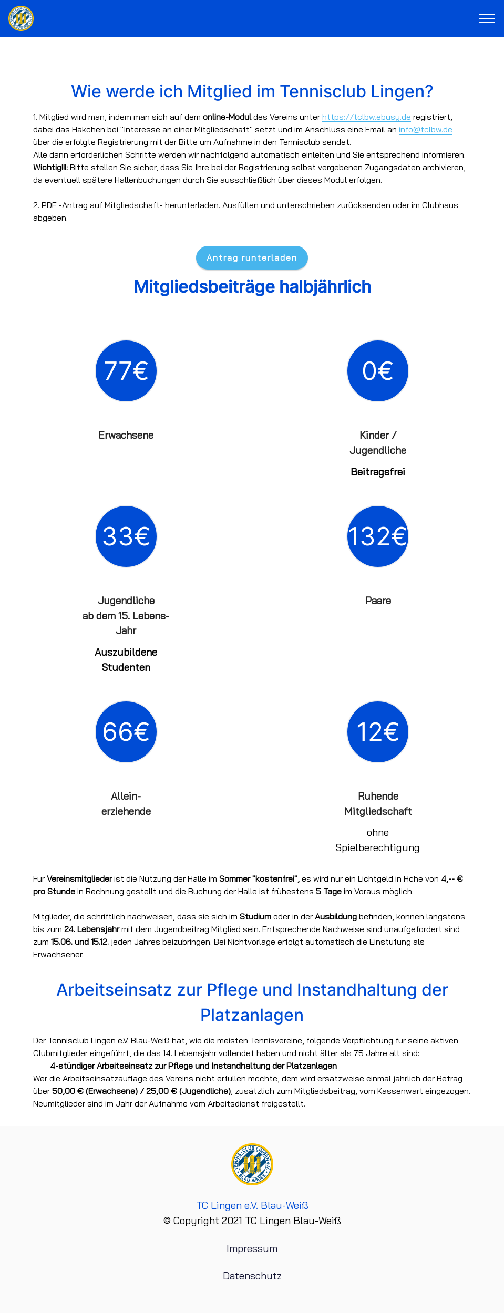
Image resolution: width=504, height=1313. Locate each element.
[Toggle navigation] (487, 18)
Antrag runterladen (252, 257)
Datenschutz (252, 1275)
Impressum (252, 1248)
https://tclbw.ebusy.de (366, 116)
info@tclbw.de (425, 129)
